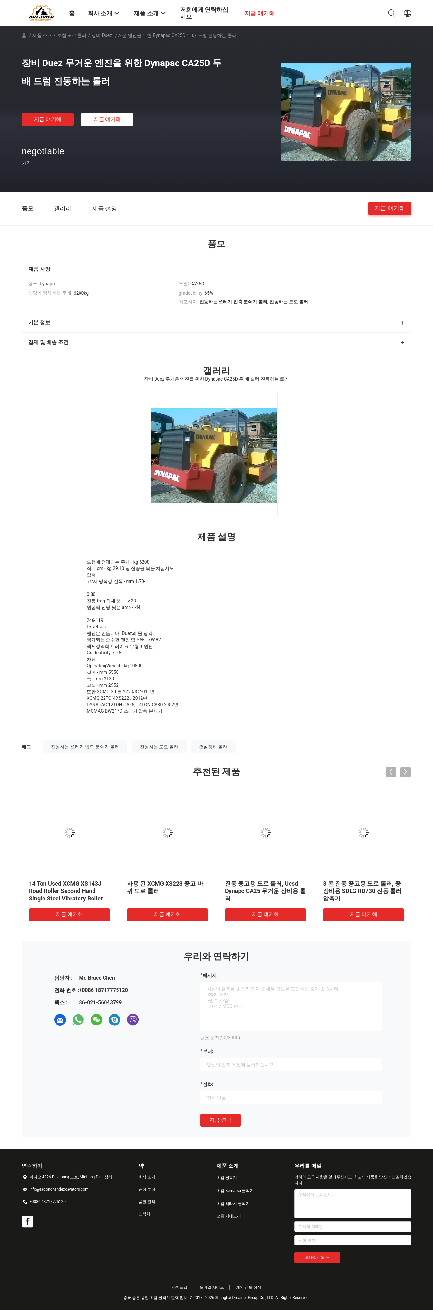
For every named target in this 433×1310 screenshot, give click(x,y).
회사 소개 (147, 1177)
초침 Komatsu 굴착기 (235, 1190)
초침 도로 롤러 (72, 35)
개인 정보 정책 (248, 1287)
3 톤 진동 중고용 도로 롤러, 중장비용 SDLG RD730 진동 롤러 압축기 (362, 891)
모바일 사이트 (212, 1287)
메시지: (210, 975)
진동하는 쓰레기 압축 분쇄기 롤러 (85, 746)
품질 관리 (147, 1201)
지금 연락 (220, 1120)
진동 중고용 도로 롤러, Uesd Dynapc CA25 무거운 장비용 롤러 (265, 891)
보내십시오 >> (317, 1257)
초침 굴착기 (226, 1177)
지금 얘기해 (47, 119)
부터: (208, 1051)
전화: (208, 1084)
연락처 (144, 1214)
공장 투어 (147, 1189)
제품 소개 (42, 35)
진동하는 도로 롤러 (159, 746)
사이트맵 (179, 1287)
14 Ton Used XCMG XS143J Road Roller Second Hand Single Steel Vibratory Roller (66, 891)
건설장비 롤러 (213, 746)
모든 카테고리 (228, 1216)
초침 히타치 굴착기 (233, 1203)
